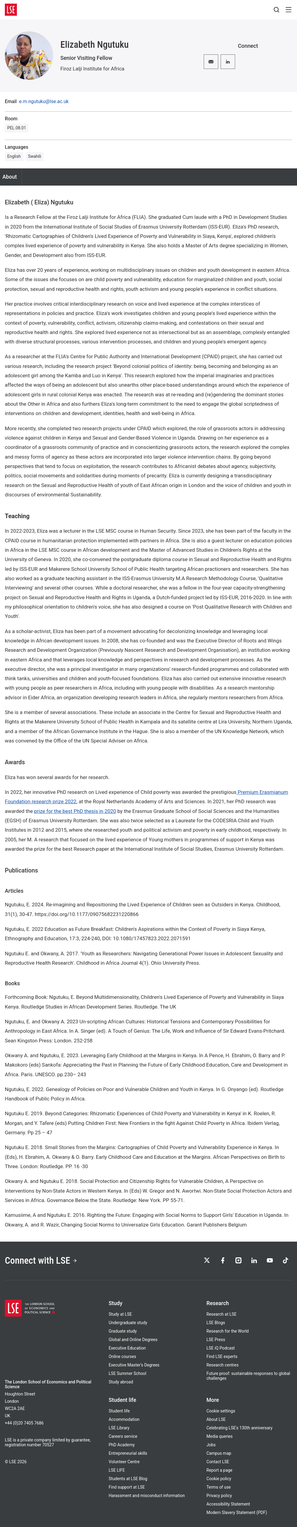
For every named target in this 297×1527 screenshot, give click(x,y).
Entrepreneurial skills (128, 1453)
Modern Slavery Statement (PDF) (236, 1512)
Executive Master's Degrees (134, 1365)
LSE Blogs (215, 1322)
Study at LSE (120, 1314)
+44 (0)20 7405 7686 (24, 1423)
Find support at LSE (127, 1487)
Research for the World (227, 1331)
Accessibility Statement (228, 1504)
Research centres (222, 1365)
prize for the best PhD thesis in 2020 (75, 811)
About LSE (216, 1419)
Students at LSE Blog (128, 1478)
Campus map (218, 1453)
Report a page (219, 1470)
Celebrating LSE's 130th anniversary (239, 1427)
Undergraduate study (128, 1322)
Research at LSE (221, 1314)
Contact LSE (217, 1461)
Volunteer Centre (124, 1461)
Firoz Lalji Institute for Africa (92, 69)
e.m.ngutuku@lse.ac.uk (44, 101)
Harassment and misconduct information (147, 1495)
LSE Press (215, 1339)
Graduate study (123, 1331)
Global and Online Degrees (133, 1339)
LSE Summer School (127, 1373)
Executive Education (127, 1348)
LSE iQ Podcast (220, 1348)
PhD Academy (122, 1444)
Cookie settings (220, 1410)
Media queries (219, 1436)
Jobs (211, 1444)
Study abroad (121, 1381)
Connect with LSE (41, 1260)
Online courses (122, 1356)
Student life (119, 1410)
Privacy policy (219, 1495)
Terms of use (218, 1487)
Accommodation (124, 1419)
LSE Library (119, 1427)
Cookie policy (218, 1478)
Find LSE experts (222, 1356)
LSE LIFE (117, 1470)
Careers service (123, 1436)
